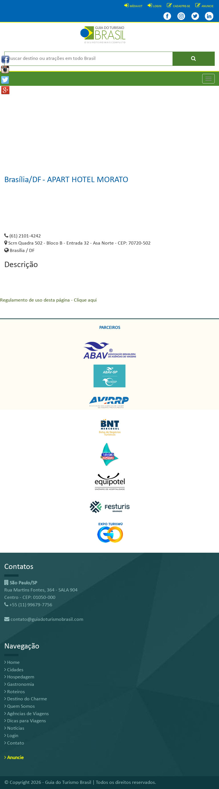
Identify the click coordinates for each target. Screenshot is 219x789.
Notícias (14, 728)
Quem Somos (19, 706)
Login (11, 736)
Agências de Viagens (26, 714)
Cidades (13, 670)
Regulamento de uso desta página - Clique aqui (48, 300)
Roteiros (14, 692)
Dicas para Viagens (25, 721)
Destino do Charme (25, 699)
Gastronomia (19, 684)
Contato (14, 743)
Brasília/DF (22, 180)
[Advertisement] (109, 126)
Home (12, 662)
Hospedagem (19, 677)
